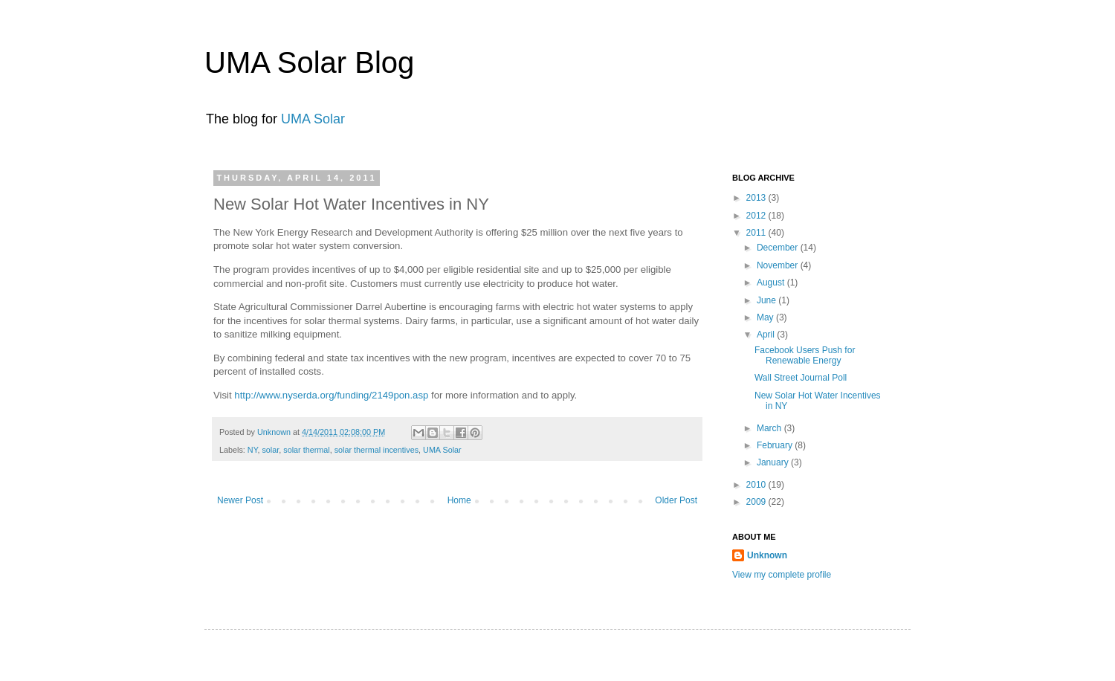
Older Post (676, 500)
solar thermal (306, 449)
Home (459, 500)
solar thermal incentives (376, 449)
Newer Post (240, 500)
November (779, 265)
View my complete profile (781, 574)
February (776, 445)
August (772, 282)
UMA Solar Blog (309, 62)
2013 (757, 198)
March (770, 428)
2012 (757, 215)
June (767, 300)
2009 (757, 502)
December (779, 247)
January (774, 462)
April (767, 334)
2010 (757, 485)
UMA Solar (313, 119)
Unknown (275, 431)
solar (270, 449)
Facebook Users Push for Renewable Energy (804, 355)
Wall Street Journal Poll (800, 377)
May (766, 317)
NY (253, 449)
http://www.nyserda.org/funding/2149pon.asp (331, 395)
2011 (757, 232)
